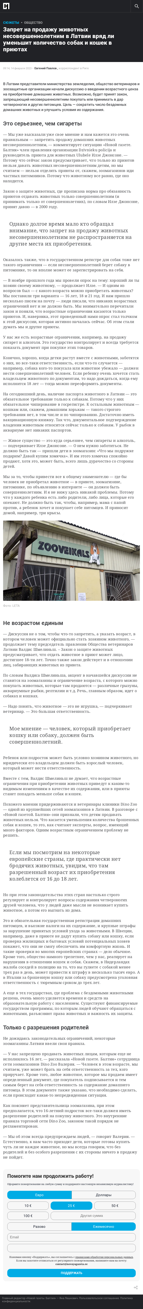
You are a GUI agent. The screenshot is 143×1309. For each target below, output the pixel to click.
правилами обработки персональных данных (104, 1257)
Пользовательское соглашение (99, 1298)
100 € (28, 1216)
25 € (71, 1206)
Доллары (103, 1195)
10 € (28, 1206)
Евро (39, 1195)
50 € (115, 1206)
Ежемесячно (103, 1226)
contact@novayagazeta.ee (71, 1264)
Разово (39, 1226)
